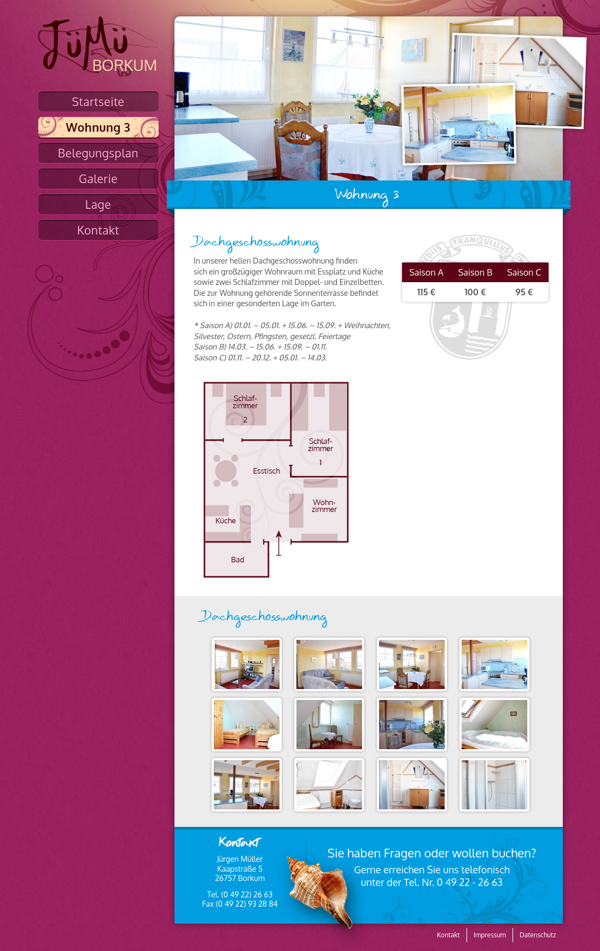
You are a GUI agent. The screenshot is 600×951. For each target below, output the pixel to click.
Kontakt (98, 230)
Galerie (98, 178)
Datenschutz (538, 935)
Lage (98, 204)
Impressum (490, 935)
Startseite (98, 101)
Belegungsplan (98, 152)
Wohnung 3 (98, 127)
